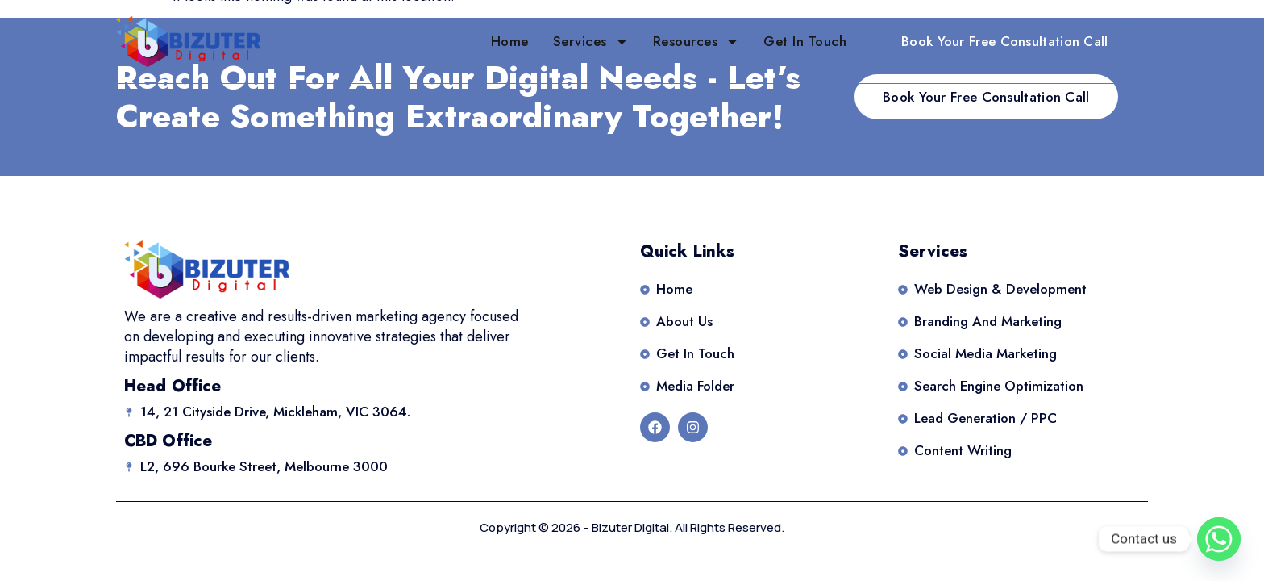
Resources (696, 41)
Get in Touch (804, 41)
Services (591, 41)
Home (510, 41)
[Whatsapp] (1219, 539)
